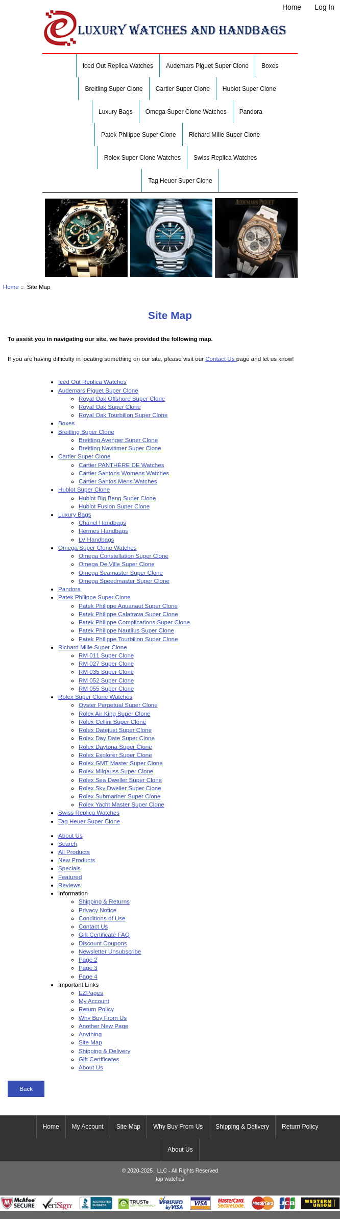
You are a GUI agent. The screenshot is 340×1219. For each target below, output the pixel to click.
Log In (324, 7)
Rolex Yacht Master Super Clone (121, 804)
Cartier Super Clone (183, 88)
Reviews (69, 885)
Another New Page (103, 1025)
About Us (70, 835)
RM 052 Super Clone (106, 680)
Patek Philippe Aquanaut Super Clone (128, 605)
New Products (76, 860)
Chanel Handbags (102, 522)
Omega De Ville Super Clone (117, 563)
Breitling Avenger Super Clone (118, 439)
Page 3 (88, 967)
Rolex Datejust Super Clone (115, 729)
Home (291, 7)
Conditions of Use (102, 918)
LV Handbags (96, 539)
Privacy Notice (97, 910)
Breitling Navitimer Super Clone (120, 448)
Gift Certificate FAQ (104, 934)
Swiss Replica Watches (225, 157)
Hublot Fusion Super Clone (114, 506)
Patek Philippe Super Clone (138, 134)
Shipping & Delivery (104, 1050)
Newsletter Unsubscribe (110, 951)
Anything (90, 1034)
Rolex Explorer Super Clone (115, 754)
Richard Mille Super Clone (224, 134)
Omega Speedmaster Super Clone (124, 580)
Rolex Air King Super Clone (115, 713)
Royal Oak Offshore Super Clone (122, 398)
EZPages (91, 992)
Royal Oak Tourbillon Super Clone (123, 414)
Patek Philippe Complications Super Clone (134, 622)
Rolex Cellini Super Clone (112, 721)
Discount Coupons (103, 943)
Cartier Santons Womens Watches (124, 473)
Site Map (90, 1042)
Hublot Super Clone (249, 88)
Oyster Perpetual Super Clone (118, 704)
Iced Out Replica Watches (118, 65)
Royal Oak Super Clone (110, 406)
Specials (69, 868)
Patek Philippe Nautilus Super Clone (126, 630)
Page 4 (88, 976)
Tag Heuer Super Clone (180, 180)
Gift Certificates (99, 1059)
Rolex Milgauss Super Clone (116, 771)
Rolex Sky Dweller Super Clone (120, 788)
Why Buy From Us (103, 1017)
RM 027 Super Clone (106, 663)
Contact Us (220, 358)
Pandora (250, 111)
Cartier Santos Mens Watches (118, 481)
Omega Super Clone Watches (186, 111)
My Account (94, 1000)
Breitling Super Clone (113, 88)
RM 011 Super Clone (106, 655)
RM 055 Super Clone (106, 688)
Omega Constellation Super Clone (123, 555)
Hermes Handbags (103, 530)
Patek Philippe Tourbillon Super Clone (128, 639)
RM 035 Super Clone (106, 671)
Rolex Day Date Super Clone (117, 738)
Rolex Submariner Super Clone (119, 796)
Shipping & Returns (104, 901)
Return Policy (96, 1009)
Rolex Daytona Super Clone (115, 746)
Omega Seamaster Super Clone (121, 572)
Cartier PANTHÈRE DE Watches (121, 464)
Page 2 (88, 959)
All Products (74, 851)
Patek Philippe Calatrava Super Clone (128, 614)
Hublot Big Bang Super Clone (117, 498)
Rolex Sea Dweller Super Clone (120, 779)
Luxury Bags (116, 111)
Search (67, 843)
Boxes (269, 65)
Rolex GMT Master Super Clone (121, 763)
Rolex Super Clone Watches (142, 157)
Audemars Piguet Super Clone (207, 65)
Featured (70, 876)
